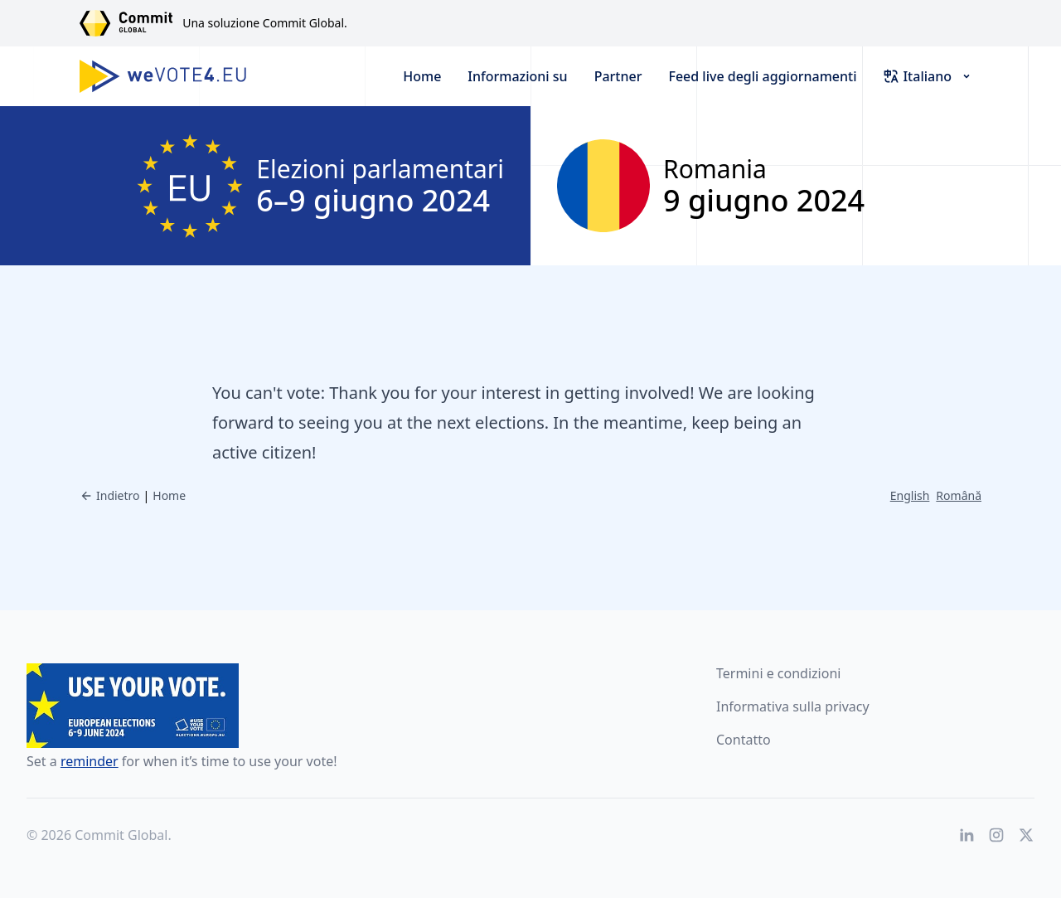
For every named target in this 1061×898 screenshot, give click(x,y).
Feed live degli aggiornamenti (762, 76)
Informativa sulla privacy (793, 706)
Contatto (743, 740)
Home (422, 76)
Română (958, 495)
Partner (618, 76)
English (910, 495)
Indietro (110, 495)
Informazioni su (517, 76)
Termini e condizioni (778, 673)
